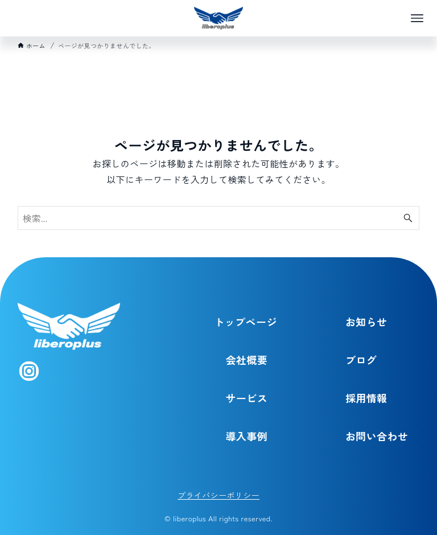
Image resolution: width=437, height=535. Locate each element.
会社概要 (246, 359)
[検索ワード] (219, 218)
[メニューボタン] (417, 18)
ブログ (361, 359)
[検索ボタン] (408, 218)
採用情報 (366, 397)
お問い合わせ (376, 436)
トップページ (245, 321)
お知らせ (366, 321)
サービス (246, 397)
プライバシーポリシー (218, 495)
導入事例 (246, 436)
